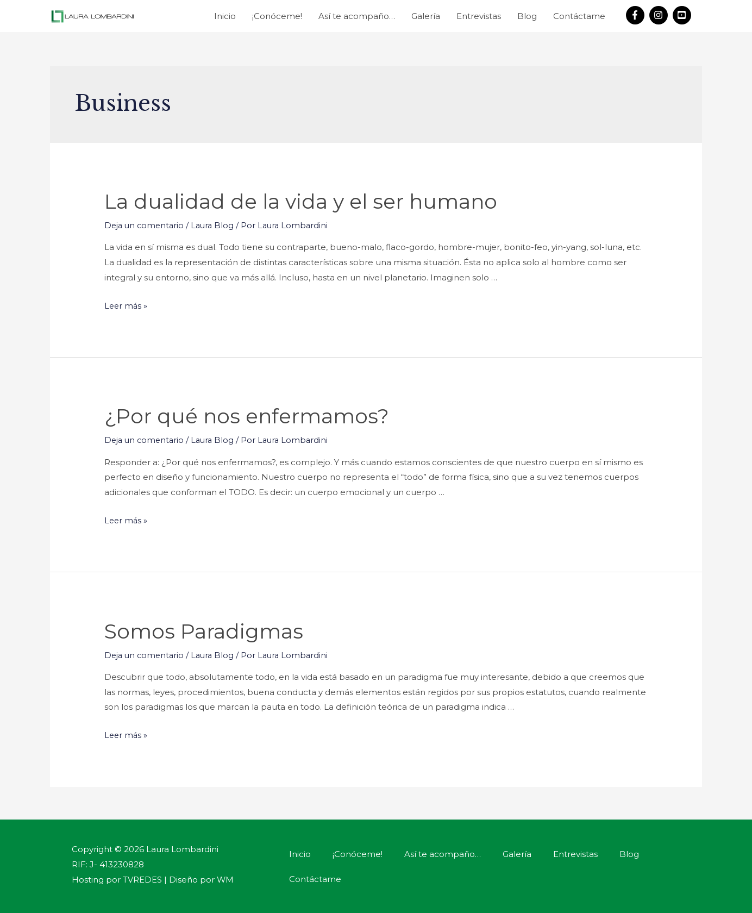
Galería (425, 16)
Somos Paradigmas (210, 629)
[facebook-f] (636, 15)
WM (225, 878)
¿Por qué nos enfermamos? (255, 415)
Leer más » (126, 305)
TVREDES (142, 878)
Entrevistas (478, 16)
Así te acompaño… (356, 16)
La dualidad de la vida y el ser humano (312, 200)
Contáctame (579, 16)
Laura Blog (216, 225)
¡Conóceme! (277, 16)
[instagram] (659, 15)
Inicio (225, 16)
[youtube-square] (683, 15)
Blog (527, 16)
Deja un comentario (145, 225)
